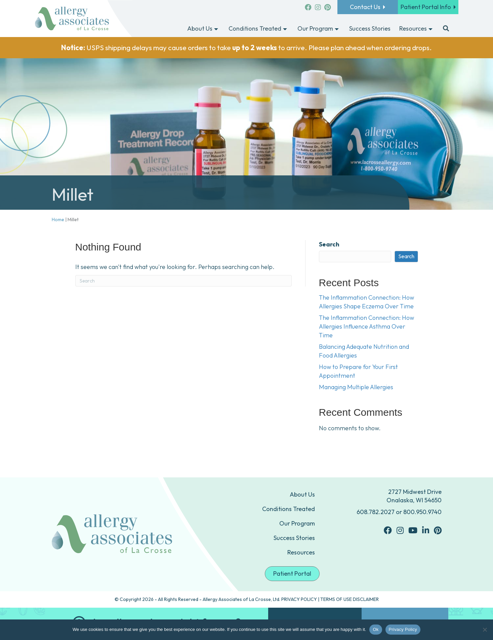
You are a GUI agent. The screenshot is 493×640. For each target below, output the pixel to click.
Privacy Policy (403, 629)
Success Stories (294, 538)
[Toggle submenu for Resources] (430, 29)
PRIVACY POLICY (299, 599)
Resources (301, 552)
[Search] (183, 281)
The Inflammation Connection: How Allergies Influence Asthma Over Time (366, 326)
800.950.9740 (422, 512)
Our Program (297, 523)
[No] (484, 629)
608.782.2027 (376, 512)
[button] (446, 29)
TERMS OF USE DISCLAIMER (349, 599)
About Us (302, 494)
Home (58, 219)
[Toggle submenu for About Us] (216, 29)
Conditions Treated (288, 509)
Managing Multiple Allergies (356, 387)
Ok (375, 629)
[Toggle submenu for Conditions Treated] (285, 29)
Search (329, 244)
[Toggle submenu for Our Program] (336, 29)
